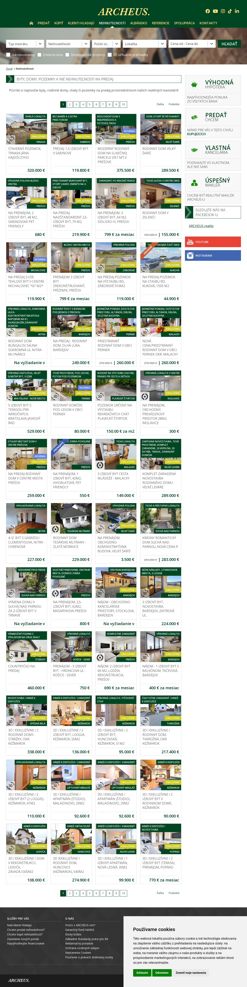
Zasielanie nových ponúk (23, 939)
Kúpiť (58, 23)
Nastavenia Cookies (78, 953)
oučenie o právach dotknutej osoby (90, 957)
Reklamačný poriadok (79, 943)
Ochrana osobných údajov (82, 948)
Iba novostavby (20, 55)
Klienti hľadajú (81, 23)
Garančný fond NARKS (79, 930)
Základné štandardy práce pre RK (86, 939)
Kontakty (208, 23)
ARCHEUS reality (201, 226)
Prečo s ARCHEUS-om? (80, 925)
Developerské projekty (88, 55)
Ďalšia (160, 104)
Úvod (31, 23)
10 (123, 104)
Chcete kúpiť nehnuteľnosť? (24, 934)
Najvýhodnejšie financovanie (25, 943)
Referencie (160, 23)
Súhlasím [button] (142, 972)
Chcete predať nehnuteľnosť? (26, 930)
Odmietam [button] (161, 972)
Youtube (198, 242)
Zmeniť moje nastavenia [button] (191, 972)
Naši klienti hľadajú (19, 925)
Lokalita (131, 44)
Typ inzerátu (18, 44)
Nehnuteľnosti (112, 23)
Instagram (199, 255)
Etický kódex (73, 934)
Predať (44, 23)
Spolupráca (184, 23)
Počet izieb (102, 44)
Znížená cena (50, 55)
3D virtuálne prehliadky (127, 55)
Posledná (174, 104)
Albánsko (138, 23)
